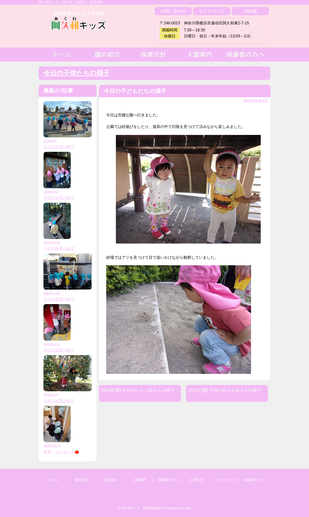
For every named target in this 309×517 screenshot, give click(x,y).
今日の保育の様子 (58, 147)
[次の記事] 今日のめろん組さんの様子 (224, 390)
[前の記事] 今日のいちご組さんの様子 (138, 390)
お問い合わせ (173, 11)
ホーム (53, 480)
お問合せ (197, 480)
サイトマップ (212, 11)
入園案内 (139, 480)
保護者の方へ (168, 480)
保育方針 (110, 480)
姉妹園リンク (254, 480)
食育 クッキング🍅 (61, 452)
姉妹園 (250, 11)
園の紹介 (82, 480)
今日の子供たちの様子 (76, 73)
